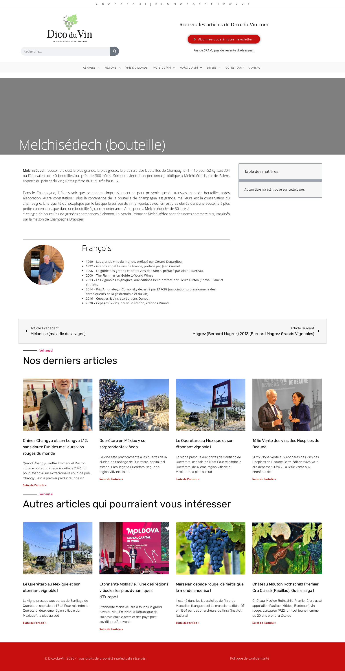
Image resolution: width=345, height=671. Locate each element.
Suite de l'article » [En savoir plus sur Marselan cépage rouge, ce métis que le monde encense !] (187, 623)
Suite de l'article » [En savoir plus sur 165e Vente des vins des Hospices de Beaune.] (264, 479)
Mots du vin (164, 68)
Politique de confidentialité (249, 658)
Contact (255, 67)
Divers (213, 68)
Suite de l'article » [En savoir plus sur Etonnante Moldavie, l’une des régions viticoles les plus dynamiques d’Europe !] (111, 629)
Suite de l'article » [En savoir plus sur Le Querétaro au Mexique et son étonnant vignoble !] (187, 479)
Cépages (91, 68)
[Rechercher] (114, 51)
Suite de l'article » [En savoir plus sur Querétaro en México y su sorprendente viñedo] (111, 479)
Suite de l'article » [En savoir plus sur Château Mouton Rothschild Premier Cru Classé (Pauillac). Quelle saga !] (264, 623)
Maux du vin (191, 68)
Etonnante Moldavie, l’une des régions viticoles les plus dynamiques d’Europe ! (133, 590)
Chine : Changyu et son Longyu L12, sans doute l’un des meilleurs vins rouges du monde (55, 447)
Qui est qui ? (235, 67)
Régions (112, 68)
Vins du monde (136, 67)
